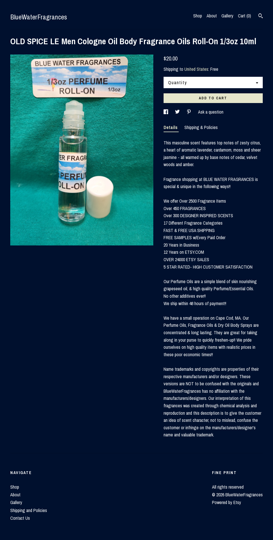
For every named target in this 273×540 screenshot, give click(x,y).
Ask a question (210, 112)
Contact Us (20, 518)
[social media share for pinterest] (189, 112)
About (212, 16)
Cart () (244, 16)
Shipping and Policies (28, 510)
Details (171, 127)
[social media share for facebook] (166, 112)
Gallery (227, 16)
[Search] (260, 16)
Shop (197, 16)
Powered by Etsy (226, 502)
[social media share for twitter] (178, 112)
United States (196, 69)
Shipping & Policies (201, 127)
